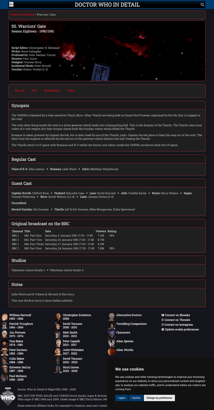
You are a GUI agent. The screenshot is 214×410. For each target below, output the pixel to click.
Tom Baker (27, 14)
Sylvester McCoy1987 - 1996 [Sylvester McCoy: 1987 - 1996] (15, 369)
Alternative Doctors (124, 317)
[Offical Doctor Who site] (8, 404)
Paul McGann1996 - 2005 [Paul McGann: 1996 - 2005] (14, 378)
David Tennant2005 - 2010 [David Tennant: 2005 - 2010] (68, 325)
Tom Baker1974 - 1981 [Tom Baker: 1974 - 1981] (12, 343)
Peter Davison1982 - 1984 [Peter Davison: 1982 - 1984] (14, 352)
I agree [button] (121, 398)
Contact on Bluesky (175, 315)
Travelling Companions (127, 325)
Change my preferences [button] (159, 398)
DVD (34, 90)
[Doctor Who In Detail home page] (107, 4)
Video (71, 90)
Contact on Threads (175, 320)
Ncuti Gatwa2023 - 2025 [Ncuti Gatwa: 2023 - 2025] (66, 369)
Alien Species (120, 343)
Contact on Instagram (177, 324)
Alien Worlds (120, 352)
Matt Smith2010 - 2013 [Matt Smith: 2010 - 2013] (65, 334)
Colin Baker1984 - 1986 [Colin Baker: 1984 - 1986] (12, 360)
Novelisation (52, 90)
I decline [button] (135, 398)
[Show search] (202, 4)
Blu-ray (19, 90)
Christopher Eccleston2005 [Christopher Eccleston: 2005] (72, 317)
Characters (119, 334)
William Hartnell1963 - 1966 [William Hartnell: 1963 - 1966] (16, 317)
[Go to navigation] (11, 5)
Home (14, 14)
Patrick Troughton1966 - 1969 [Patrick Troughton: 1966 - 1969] (17, 325)
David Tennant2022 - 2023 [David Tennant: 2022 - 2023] (68, 360)
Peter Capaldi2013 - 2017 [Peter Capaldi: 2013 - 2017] (67, 343)
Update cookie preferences (180, 329)
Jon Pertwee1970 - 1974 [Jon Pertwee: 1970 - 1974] (13, 334)
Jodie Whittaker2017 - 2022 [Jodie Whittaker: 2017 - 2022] (69, 352)
